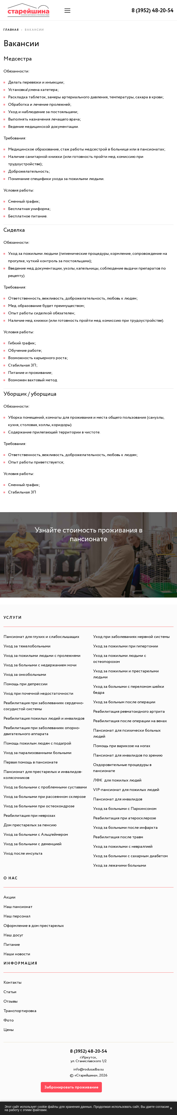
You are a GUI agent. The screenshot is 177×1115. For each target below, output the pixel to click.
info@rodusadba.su (88, 1070)
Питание (11, 945)
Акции (9, 898)
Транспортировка (19, 1011)
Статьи (9, 992)
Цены (8, 1030)
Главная (11, 30)
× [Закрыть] (171, 1108)
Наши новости (16, 955)
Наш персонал (16, 917)
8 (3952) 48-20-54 (151, 11)
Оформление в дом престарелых (33, 926)
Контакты (12, 983)
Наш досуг (13, 936)
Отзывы (10, 1002)
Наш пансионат (17, 907)
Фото (8, 1021)
